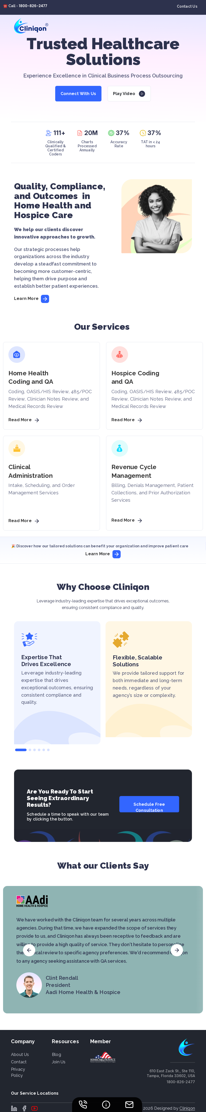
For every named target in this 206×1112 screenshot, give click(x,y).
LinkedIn (14, 1108)
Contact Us (187, 6)
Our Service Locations (35, 1093)
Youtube (34, 1108)
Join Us (58, 1062)
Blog (56, 1054)
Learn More (31, 298)
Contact (19, 1062)
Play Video (124, 93)
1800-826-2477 (33, 5)
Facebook (24, 1108)
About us (20, 1054)
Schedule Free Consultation (149, 807)
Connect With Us (78, 93)
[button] (21, 750)
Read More (24, 419)
